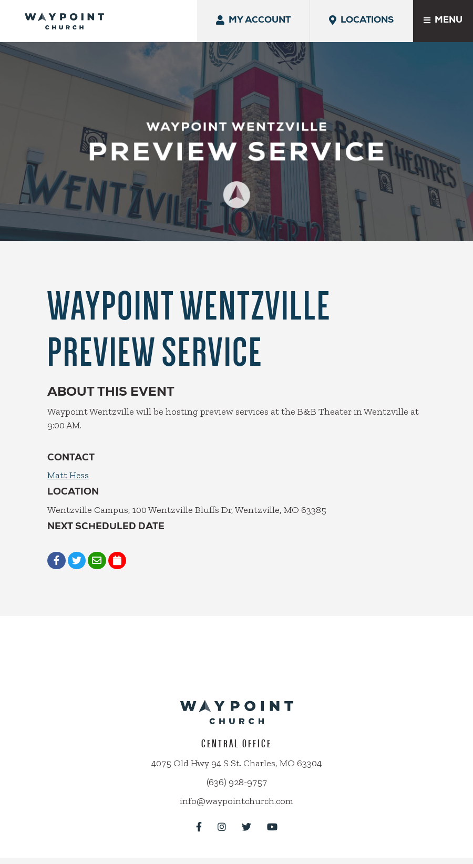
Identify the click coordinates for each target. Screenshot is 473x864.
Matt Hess (68, 465)
